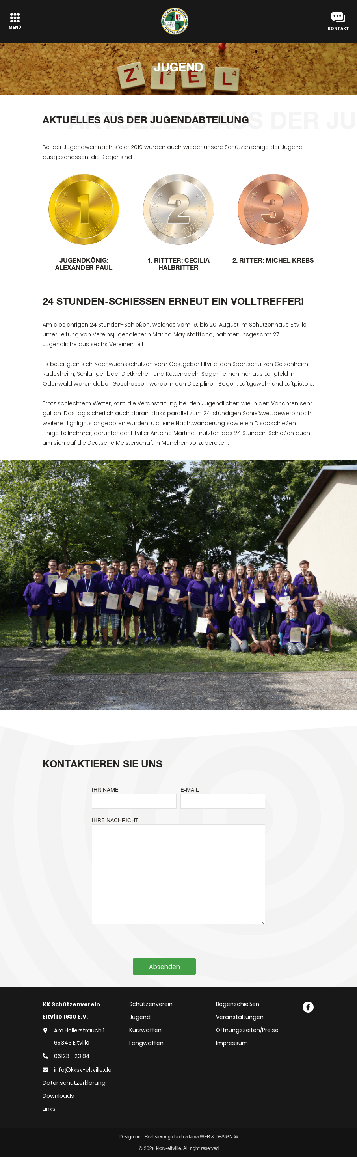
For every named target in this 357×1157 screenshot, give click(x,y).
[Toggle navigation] (15, 21)
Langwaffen (146, 1043)
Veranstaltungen (240, 1017)
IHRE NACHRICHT (115, 820)
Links (49, 1109)
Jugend (140, 1017)
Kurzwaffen (145, 1030)
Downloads (58, 1096)
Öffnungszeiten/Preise (247, 1030)
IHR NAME (105, 790)
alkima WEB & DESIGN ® (211, 1137)
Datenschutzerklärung (74, 1083)
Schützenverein (151, 1004)
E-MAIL (189, 790)
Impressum (232, 1043)
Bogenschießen (237, 1004)
